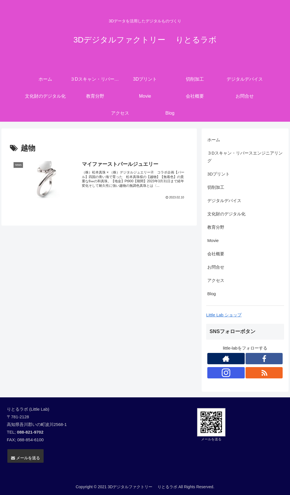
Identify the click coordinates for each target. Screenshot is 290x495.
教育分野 (215, 227)
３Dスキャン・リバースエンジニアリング (245, 157)
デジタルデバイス (224, 200)
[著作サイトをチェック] (226, 358)
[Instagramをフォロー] (226, 372)
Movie (213, 240)
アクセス (215, 280)
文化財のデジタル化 (226, 213)
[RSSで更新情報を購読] (264, 372)
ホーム (213, 139)
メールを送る (25, 458)
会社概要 (215, 253)
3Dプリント (218, 174)
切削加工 (215, 187)
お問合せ (215, 267)
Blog (211, 293)
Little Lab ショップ (224, 314)
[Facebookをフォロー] (264, 358)
